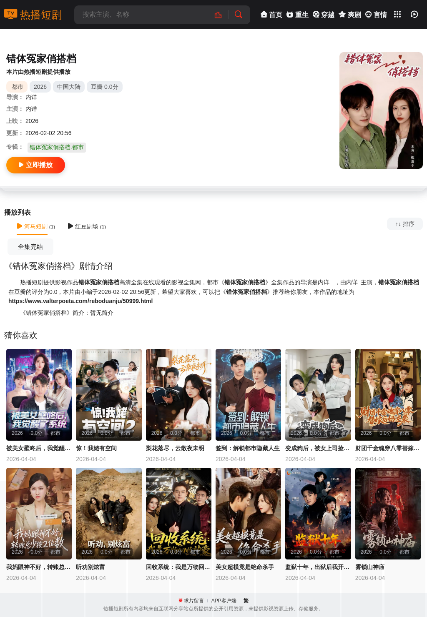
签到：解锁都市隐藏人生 (248, 448)
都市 (17, 86)
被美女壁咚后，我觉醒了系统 (39, 448)
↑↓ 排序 (404, 224)
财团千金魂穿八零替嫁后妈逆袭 (388, 448)
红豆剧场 (83, 226)
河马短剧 (32, 226)
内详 (31, 97)
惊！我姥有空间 (96, 448)
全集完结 (30, 246)
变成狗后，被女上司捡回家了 (318, 448)
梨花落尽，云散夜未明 (175, 448)
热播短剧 (33, 14)
